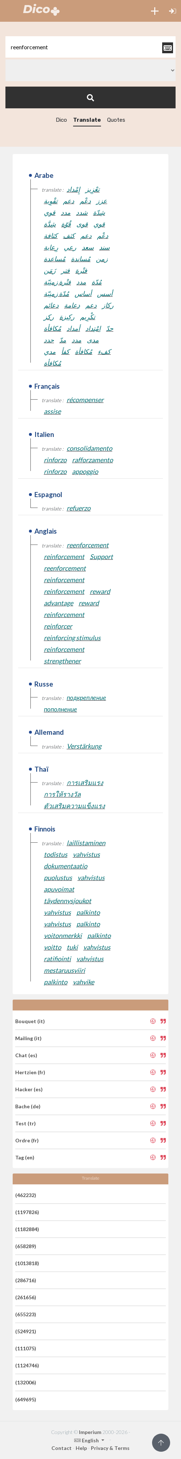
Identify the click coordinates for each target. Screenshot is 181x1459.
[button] (154, 11)
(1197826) (27, 1212)
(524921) (25, 1331)
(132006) (25, 1382)
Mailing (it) (28, 1038)
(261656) (25, 1297)
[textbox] (90, 47)
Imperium (90, 1432)
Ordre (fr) (27, 1140)
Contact (61, 1448)
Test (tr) (25, 1123)
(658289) (25, 1246)
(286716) (25, 1280)
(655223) (25, 1314)
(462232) (25, 1195)
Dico (61, 120)
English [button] (87, 1440)
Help (81, 1448)
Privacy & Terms (110, 1448)
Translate (87, 120)
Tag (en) (24, 1157)
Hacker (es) (29, 1089)
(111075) (25, 1348)
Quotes (116, 120)
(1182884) (27, 1229)
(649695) (25, 1399)
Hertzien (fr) (30, 1072)
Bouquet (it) (30, 1021)
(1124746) (27, 1365)
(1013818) (27, 1263)
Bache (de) (28, 1106)
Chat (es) (26, 1055)
